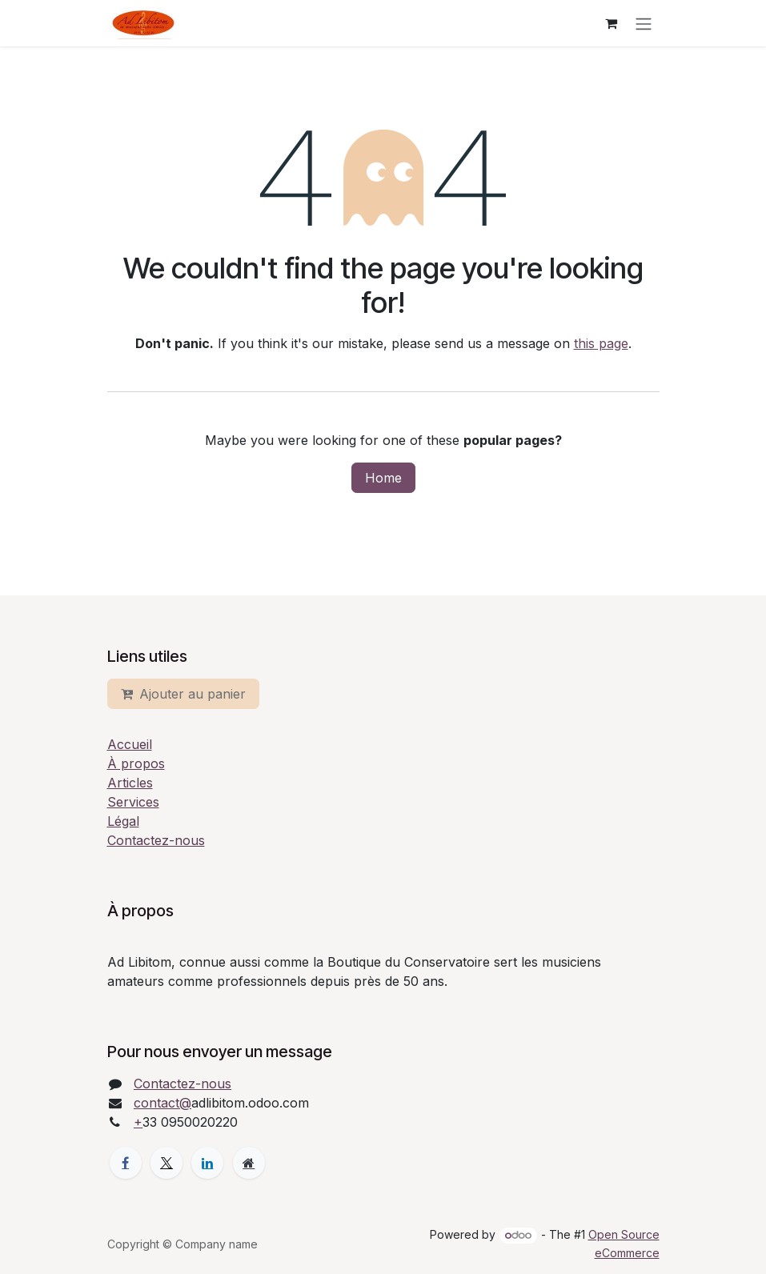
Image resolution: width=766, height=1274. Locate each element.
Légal (123, 821)
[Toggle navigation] (644, 23)
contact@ (162, 1103)
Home (383, 478)
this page (601, 343)
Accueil (129, 744)
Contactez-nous (156, 840)
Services (133, 802)
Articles (130, 783)
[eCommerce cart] (612, 23)
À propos (136, 763)
